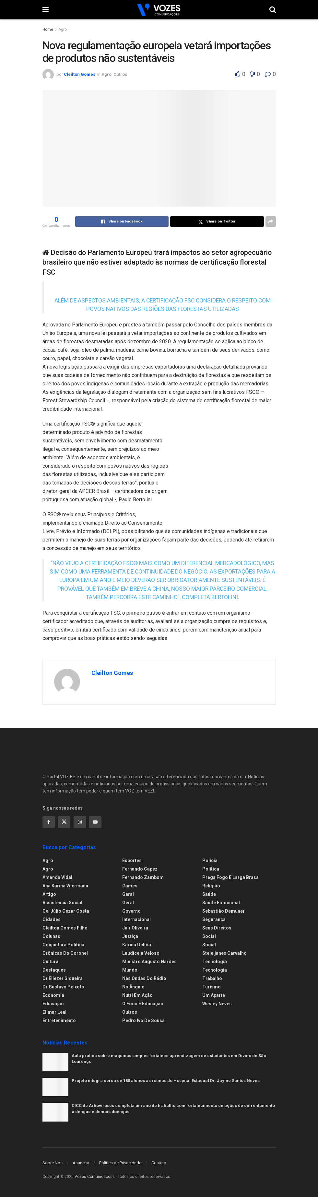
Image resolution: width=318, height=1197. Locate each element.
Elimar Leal (54, 1012)
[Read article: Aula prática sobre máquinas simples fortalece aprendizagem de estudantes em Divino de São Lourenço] (55, 1062)
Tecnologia (214, 961)
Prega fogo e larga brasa (230, 877)
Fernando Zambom (143, 877)
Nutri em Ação (137, 995)
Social (209, 936)
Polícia (210, 860)
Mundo (129, 970)
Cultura (50, 961)
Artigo (49, 894)
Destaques (54, 970)
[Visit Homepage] (159, 9)
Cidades (51, 919)
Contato (158, 1162)
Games (129, 885)
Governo (131, 911)
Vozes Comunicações (95, 1176)
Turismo (211, 986)
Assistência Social (62, 902)
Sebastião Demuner (223, 911)
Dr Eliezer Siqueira (62, 978)
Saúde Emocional (221, 902)
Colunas (51, 936)
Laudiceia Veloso (140, 953)
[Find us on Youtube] (95, 822)
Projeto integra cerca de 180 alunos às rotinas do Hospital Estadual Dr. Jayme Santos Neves (166, 1080)
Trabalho (212, 978)
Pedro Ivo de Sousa (143, 1020)
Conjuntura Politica (63, 944)
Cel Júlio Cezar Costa (65, 911)
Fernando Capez (140, 869)
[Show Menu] (45, 9)
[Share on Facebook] (122, 221)
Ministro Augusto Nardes (149, 961)
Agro (62, 29)
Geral (128, 894)
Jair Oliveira (135, 927)
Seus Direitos (216, 927)
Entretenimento (59, 1020)
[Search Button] (272, 9)
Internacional (136, 919)
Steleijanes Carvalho (224, 953)
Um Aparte (213, 995)
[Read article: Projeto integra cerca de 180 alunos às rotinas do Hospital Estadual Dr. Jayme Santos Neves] (55, 1087)
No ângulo (133, 986)
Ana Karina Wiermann (65, 885)
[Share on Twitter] (217, 221)
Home (47, 29)
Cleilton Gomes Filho (65, 927)
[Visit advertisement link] (227, 471)
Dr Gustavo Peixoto (63, 986)
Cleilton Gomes (79, 74)
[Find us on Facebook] (48, 822)
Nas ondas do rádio (144, 978)
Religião (211, 885)
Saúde (209, 894)
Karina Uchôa (136, 944)
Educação (53, 1003)
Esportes (132, 860)
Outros (120, 74)
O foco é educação (142, 1003)
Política (210, 869)
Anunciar (81, 1162)
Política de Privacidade (120, 1162)
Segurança (214, 919)
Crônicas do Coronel (65, 953)
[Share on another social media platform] (270, 221)
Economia (53, 995)
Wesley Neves (217, 1003)
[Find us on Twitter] (64, 822)
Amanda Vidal (57, 877)
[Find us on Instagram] (80, 822)
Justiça (130, 936)
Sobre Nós (52, 1162)
